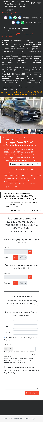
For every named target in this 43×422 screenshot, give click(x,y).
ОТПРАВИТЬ (32, 393)
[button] (41, 112)
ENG (39, 3)
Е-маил (7, 332)
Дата (7, 247)
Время (7, 257)
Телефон (8, 345)
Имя (8, 327)
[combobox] (8, 349)
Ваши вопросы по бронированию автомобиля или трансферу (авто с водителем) (21, 370)
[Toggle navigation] (38, 12)
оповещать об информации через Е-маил (21, 339)
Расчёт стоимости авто (24, 164)
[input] (16, 251)
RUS (33, 3)
